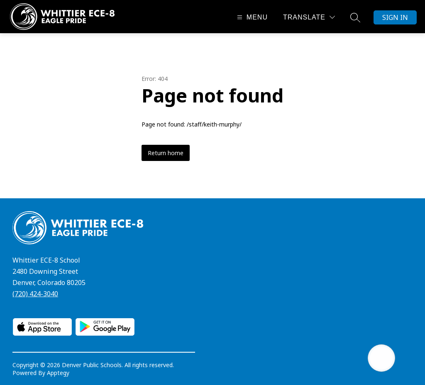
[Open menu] (251, 17)
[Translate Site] (309, 17)
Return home (165, 153)
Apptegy (58, 373)
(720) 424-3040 (35, 293)
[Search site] (355, 17)
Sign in (395, 17)
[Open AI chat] (381, 358)
